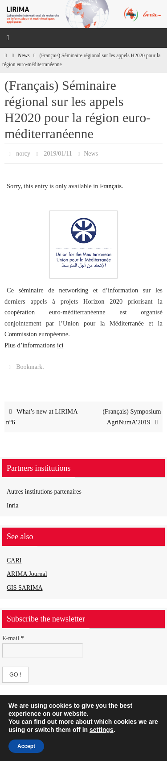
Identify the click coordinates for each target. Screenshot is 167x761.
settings (102, 729)
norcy (23, 153)
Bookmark (29, 367)
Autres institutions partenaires (44, 491)
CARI (14, 560)
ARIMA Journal (27, 574)
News (23, 56)
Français (111, 186)
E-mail (13, 638)
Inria (12, 505)
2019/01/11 (58, 153)
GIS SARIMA (25, 587)
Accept (26, 746)
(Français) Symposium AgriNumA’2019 (131, 417)
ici (60, 345)
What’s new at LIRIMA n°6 (42, 417)
